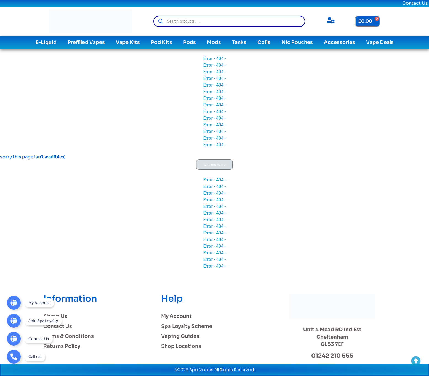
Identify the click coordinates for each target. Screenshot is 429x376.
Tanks (239, 42)
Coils (263, 42)
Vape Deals (380, 42)
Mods (214, 42)
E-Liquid (46, 42)
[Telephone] (26, 357)
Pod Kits (161, 42)
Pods (189, 42)
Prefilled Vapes (86, 42)
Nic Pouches (297, 42)
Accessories (339, 42)
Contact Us (415, 3)
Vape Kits (128, 42)
